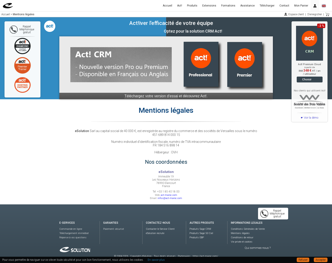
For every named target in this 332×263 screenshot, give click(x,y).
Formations (228, 5)
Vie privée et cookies (241, 241)
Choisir (307, 79)
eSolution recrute (155, 233)
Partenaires (184, 256)
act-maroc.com (169, 195)
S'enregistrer (314, 14)
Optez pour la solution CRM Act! (193, 31)
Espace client (296, 14)
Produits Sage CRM (200, 229)
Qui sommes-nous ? (258, 248)
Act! (179, 5)
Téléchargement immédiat (74, 233)
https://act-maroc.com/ (205, 256)
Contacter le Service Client (160, 229)
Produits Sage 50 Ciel (201, 233)
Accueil (167, 5)
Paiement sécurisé (113, 229)
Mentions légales (240, 233)
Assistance (247, 5)
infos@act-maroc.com (170, 198)
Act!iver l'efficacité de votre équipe (171, 23)
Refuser (303, 259)
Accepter (321, 259)
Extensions (209, 5)
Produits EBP (196, 237)
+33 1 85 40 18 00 (168, 191)
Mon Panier (301, 5)
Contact (284, 5)
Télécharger (267, 5)
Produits (192, 5)
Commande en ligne (70, 229)
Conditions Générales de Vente (248, 229)
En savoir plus (156, 259)
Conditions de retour (242, 237)
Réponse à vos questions (73, 237)
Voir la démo (311, 117)
